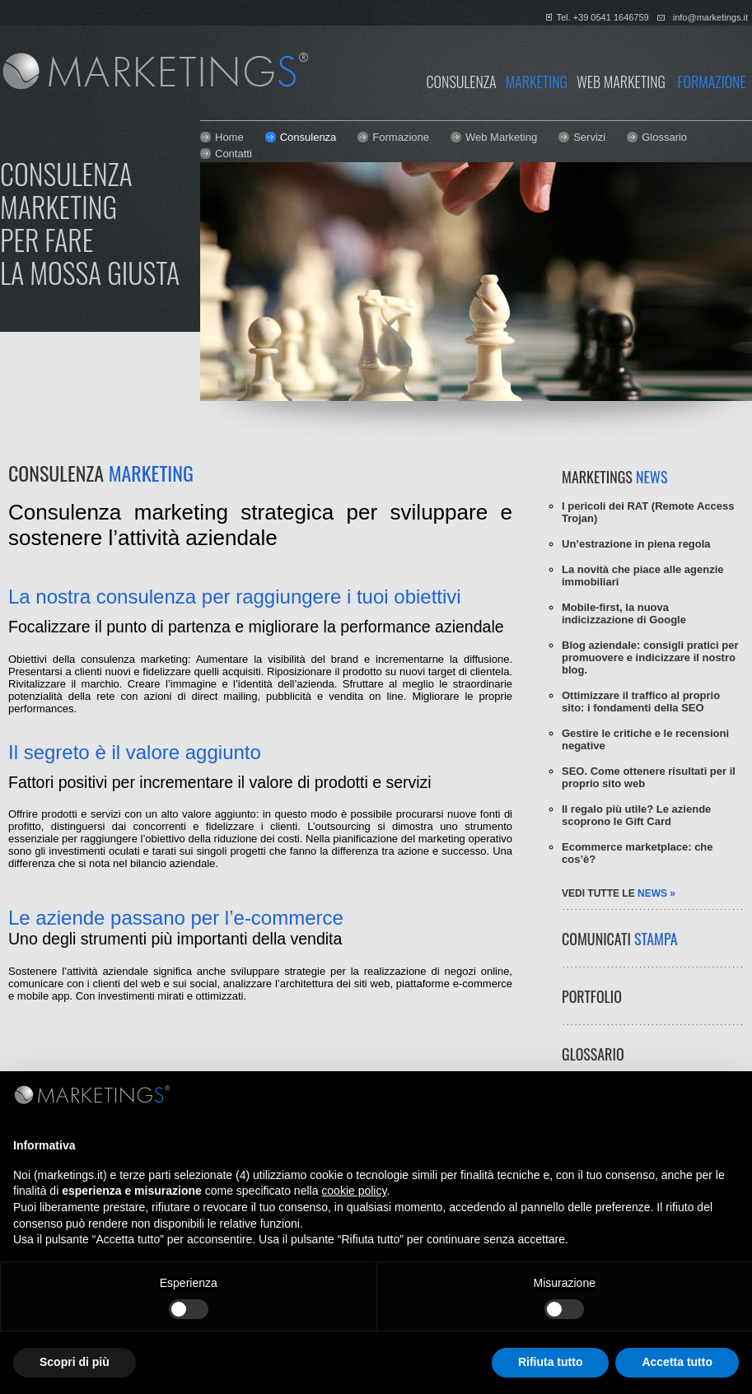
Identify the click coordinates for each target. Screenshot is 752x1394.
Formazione (400, 137)
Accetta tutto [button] (677, 1361)
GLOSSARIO (593, 1054)
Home (229, 137)
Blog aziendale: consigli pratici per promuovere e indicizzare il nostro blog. (650, 657)
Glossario (664, 137)
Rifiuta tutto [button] (550, 1361)
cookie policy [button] (353, 1190)
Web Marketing (501, 137)
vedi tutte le (618, 893)
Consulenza (308, 137)
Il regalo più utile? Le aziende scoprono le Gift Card (636, 815)
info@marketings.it (710, 17)
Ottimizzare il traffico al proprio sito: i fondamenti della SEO (641, 701)
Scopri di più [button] (75, 1361)
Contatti (233, 153)
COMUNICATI (620, 938)
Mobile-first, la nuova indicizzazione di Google (624, 613)
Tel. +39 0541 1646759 (602, 17)
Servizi (589, 137)
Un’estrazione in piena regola (636, 544)
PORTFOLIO (592, 996)
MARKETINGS (614, 476)
